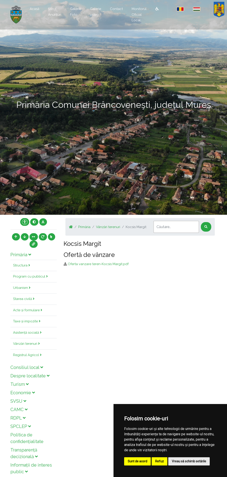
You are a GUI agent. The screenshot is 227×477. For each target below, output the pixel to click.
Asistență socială (27, 333)
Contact (116, 9)
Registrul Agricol (27, 355)
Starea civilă (24, 299)
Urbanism (22, 288)
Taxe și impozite (27, 321)
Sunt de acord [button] (137, 461)
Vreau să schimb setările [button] (189, 461)
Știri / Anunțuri (54, 12)
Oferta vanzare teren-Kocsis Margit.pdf (98, 264)
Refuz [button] (159, 461)
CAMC (18, 409)
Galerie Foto (75, 12)
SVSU (18, 401)
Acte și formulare (27, 310)
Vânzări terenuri (26, 344)
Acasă (34, 9)
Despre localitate (29, 375)
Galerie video (95, 12)
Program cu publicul (30, 276)
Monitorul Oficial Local (139, 14)
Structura (21, 265)
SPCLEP (20, 426)
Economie (22, 392)
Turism (19, 384)
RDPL (17, 418)
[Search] (176, 227)
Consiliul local (26, 367)
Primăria (20, 254)
